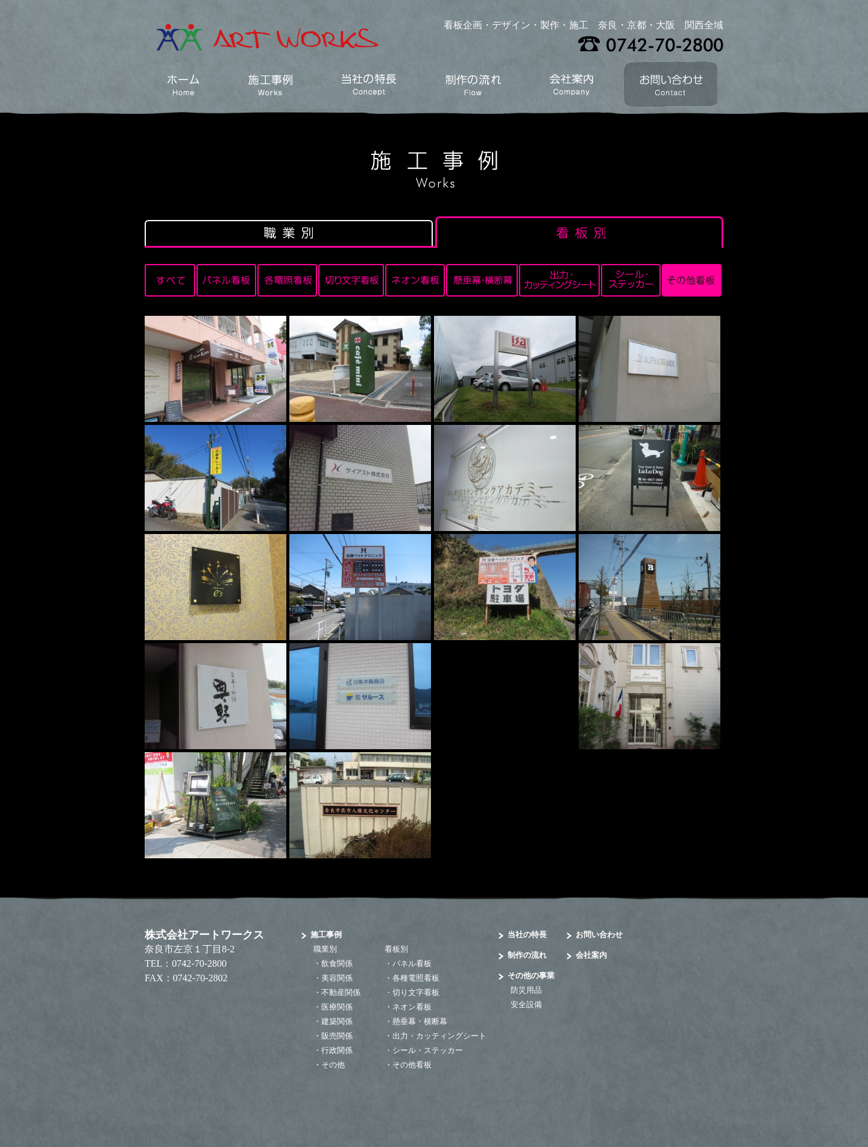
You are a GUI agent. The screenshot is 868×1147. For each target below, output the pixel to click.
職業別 (325, 949)
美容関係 (337, 977)
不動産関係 (340, 992)
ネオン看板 (412, 1006)
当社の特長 (527, 934)
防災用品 (526, 990)
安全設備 (526, 1004)
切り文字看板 (415, 992)
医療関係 (337, 1006)
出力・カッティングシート (439, 1035)
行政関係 (337, 1050)
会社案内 (591, 955)
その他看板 (412, 1064)
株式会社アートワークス (204, 935)
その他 (333, 1064)
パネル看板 (412, 963)
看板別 (396, 949)
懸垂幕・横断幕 (419, 1021)
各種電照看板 (415, 977)
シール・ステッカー (427, 1050)
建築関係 (337, 1021)
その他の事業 (531, 975)
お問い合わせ (599, 934)
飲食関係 (337, 963)
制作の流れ (527, 955)
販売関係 (337, 1035)
